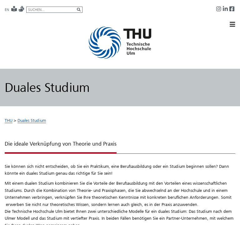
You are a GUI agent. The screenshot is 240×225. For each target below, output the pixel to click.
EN (7, 10)
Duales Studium (32, 120)
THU (8, 120)
